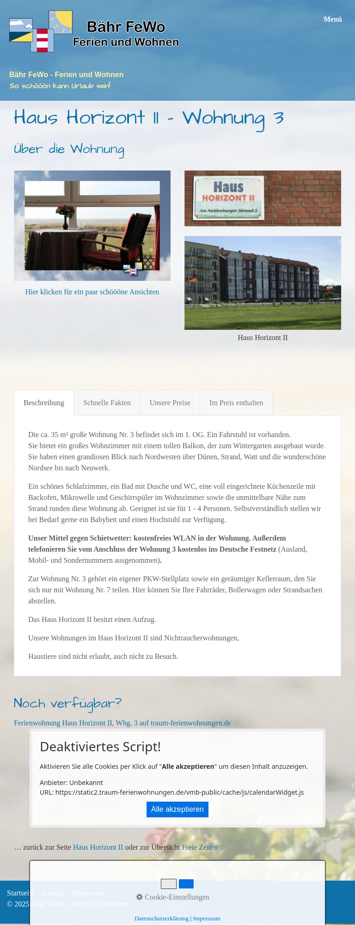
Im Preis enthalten (236, 403)
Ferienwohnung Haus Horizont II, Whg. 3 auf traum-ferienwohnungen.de (122, 723)
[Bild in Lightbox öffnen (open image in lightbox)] (262, 198)
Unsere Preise (170, 403)
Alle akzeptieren (177, 809)
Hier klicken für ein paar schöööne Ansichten (92, 292)
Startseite (21, 893)
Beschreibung (44, 403)
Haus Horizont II (98, 847)
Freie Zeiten (200, 847)
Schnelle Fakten (107, 403)
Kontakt (53, 893)
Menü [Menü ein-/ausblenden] (333, 19)
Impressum (87, 893)
